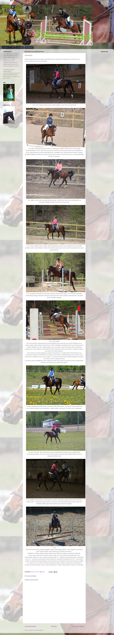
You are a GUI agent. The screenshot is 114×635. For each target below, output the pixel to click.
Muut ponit (29, 47)
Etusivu (6, 47)
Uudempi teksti (30, 626)
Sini (12, 47)
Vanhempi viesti (78, 626)
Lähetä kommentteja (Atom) (35, 630)
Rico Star (20, 47)
